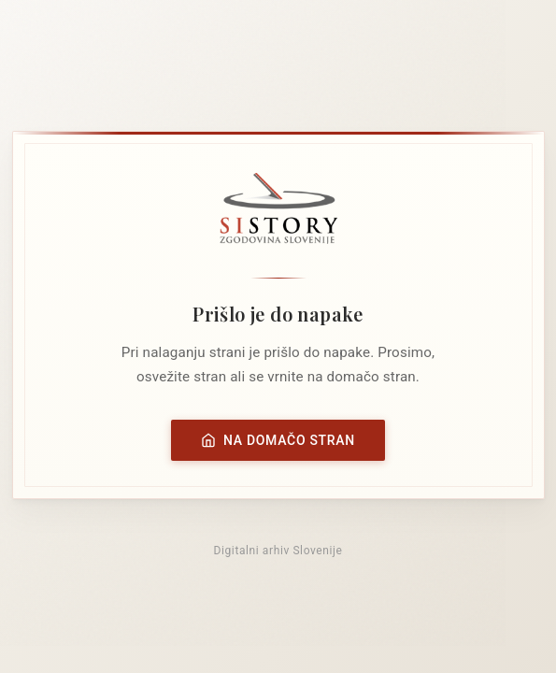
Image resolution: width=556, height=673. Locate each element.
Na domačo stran (278, 440)
